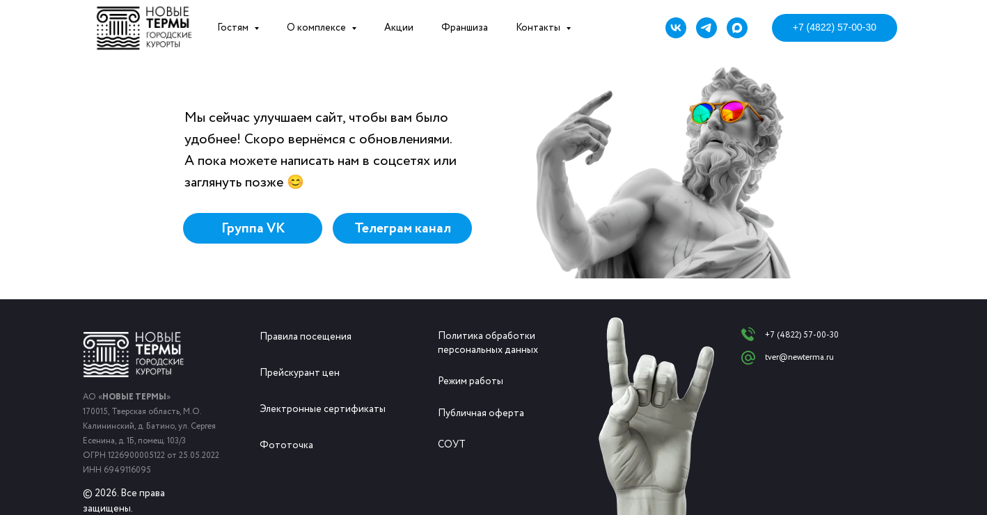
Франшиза (464, 28)
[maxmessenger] (737, 27)
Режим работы (470, 381)
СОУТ (452, 445)
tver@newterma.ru (799, 357)
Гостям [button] (234, 28)
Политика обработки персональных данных (488, 343)
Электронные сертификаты (323, 409)
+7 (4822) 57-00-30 (802, 335)
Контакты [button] (539, 28)
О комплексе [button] (317, 28)
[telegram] (706, 27)
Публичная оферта (481, 413)
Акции (398, 28)
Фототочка (286, 445)
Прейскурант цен (300, 373)
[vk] (675, 27)
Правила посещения (306, 337)
